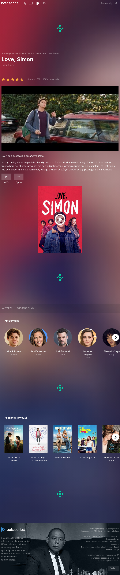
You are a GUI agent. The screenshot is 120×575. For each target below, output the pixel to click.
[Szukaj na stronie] (116, 3)
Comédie (39, 53)
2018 (29, 53)
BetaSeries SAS (92, 542)
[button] (13, 343)
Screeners (113, 542)
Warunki (113, 536)
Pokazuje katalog (97, 528)
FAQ (100, 531)
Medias (104, 542)
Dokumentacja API (89, 531)
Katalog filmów (112, 528)
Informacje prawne (89, 536)
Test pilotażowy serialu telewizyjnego (96, 547)
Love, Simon (53, 53)
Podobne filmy (25, 308)
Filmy (21, 53)
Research (115, 544)
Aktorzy (7, 308)
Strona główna (8, 53)
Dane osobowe (112, 539)
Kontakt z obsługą (111, 531)
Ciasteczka (103, 536)
